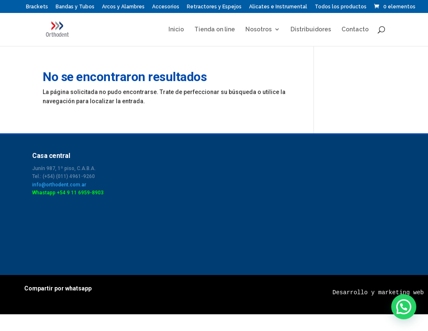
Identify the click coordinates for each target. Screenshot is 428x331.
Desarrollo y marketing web (378, 292)
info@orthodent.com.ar (59, 185)
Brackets (37, 7)
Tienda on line (214, 29)
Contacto (355, 29)
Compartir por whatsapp (58, 288)
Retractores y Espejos (214, 7)
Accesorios (165, 7)
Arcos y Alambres (123, 7)
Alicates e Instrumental (278, 7)
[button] (403, 306)
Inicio (176, 29)
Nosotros (258, 29)
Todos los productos (341, 7)
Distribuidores (310, 29)
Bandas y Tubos (75, 7)
